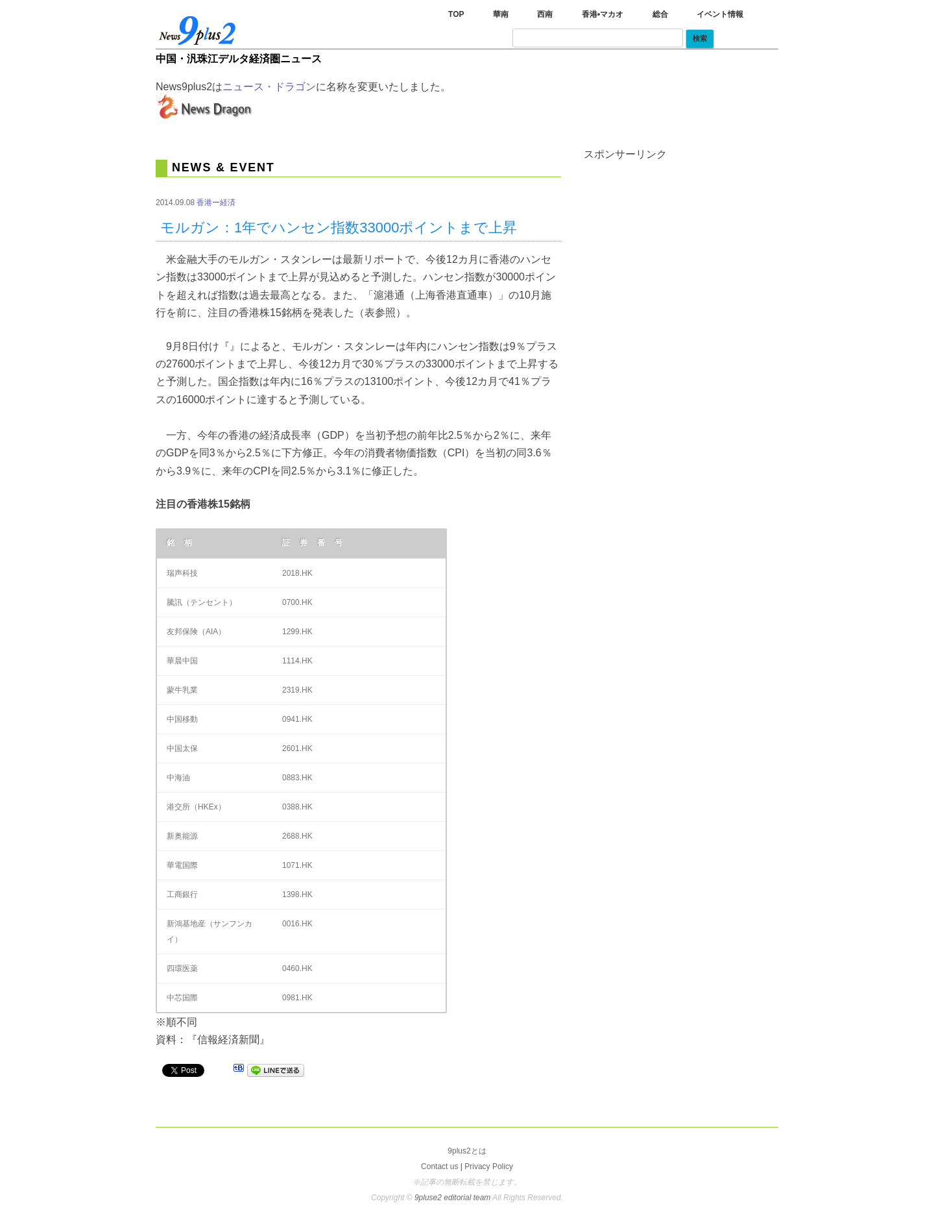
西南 (545, 14)
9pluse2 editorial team (453, 1197)
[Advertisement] (681, 241)
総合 (660, 14)
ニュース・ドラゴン (269, 86)
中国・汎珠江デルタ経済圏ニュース (239, 58)
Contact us (439, 1166)
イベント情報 (720, 14)
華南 (501, 14)
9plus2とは (467, 1150)
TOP (456, 14)
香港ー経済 (216, 202)
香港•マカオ (602, 14)
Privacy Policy (488, 1166)
